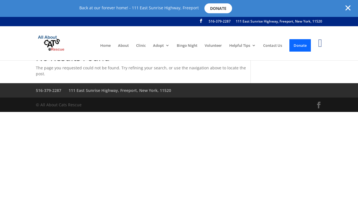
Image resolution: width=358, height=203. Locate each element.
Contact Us (272, 45)
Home (105, 45)
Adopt (158, 45)
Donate (218, 8)
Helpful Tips (239, 45)
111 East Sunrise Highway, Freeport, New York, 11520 (279, 22)
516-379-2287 (220, 22)
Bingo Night (187, 45)
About (123, 45)
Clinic (141, 45)
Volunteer (213, 45)
